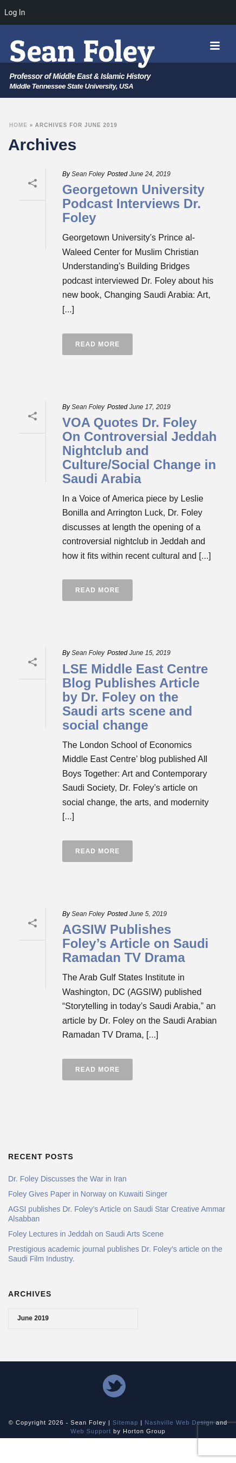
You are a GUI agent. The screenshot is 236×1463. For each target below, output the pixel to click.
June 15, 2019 (150, 653)
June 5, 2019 (148, 914)
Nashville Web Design (179, 1422)
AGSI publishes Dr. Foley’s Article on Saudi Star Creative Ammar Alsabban (116, 1214)
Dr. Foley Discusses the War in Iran (67, 1178)
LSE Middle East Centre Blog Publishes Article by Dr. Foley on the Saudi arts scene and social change (135, 697)
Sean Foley (87, 174)
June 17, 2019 (150, 407)
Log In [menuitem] (14, 12)
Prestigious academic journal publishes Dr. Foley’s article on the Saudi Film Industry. (115, 1254)
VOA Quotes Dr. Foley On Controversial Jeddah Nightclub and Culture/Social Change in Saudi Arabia (139, 450)
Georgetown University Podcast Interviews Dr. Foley (133, 203)
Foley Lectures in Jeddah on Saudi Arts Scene (85, 1234)
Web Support (90, 1431)
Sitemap (125, 1422)
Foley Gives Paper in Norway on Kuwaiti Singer (87, 1194)
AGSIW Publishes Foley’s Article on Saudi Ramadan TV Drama (135, 943)
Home (18, 125)
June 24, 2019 (150, 174)
